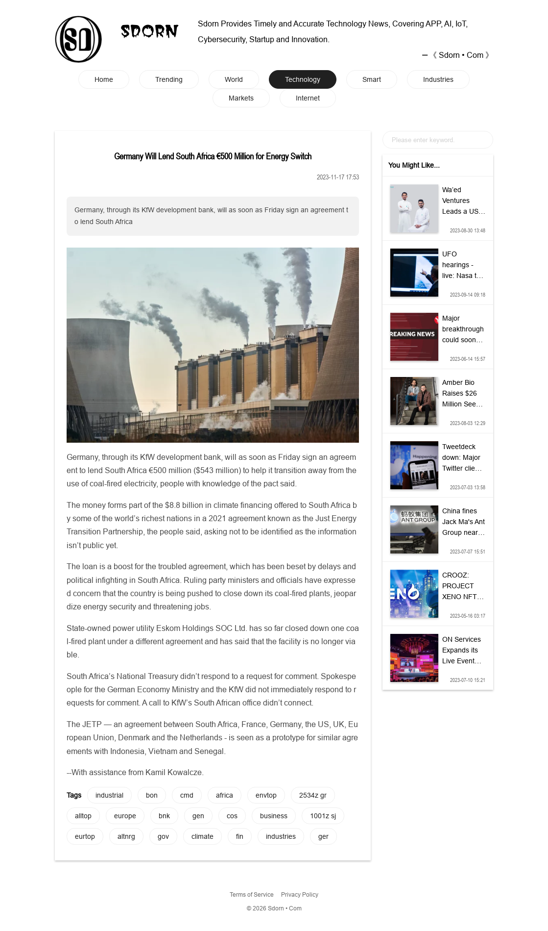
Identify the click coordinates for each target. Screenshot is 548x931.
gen (198, 816)
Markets (241, 98)
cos (232, 816)
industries (281, 836)
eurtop (85, 836)
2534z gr (313, 795)
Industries (438, 79)
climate (202, 836)
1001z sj (323, 816)
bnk (164, 816)
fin (239, 836)
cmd (186, 795)
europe (125, 816)
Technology (302, 79)
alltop (83, 816)
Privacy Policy (299, 894)
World (234, 79)
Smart (371, 79)
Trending (169, 79)
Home (104, 79)
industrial (109, 795)
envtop (266, 795)
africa (224, 795)
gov (163, 836)
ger (323, 836)
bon (152, 795)
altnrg (126, 836)
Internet (308, 98)
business (273, 816)
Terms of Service (252, 894)
